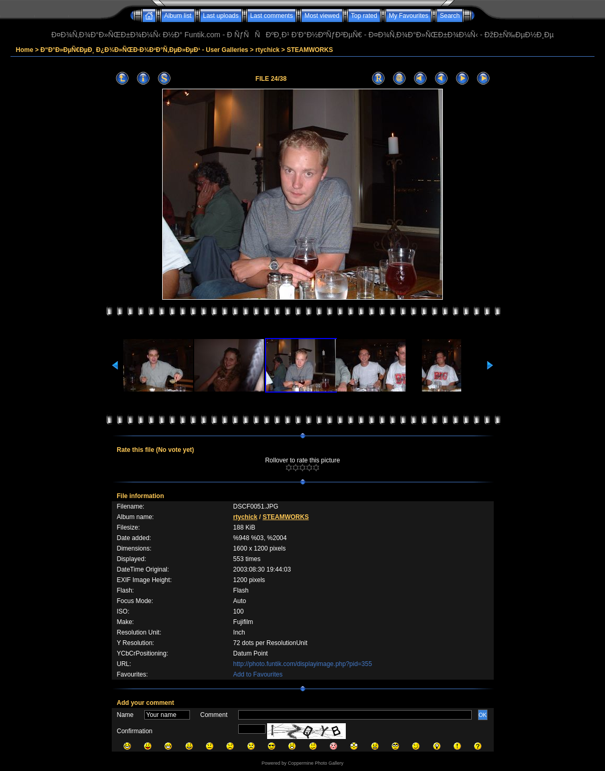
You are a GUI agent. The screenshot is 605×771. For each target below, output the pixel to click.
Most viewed (321, 15)
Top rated (364, 15)
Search (450, 15)
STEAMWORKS (309, 50)
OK (483, 715)
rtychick (268, 50)
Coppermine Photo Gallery (315, 763)
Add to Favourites (257, 674)
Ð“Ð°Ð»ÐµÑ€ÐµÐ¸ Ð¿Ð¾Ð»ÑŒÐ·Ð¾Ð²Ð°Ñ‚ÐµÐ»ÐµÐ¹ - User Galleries (144, 50)
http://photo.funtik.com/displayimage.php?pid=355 (302, 664)
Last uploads (221, 15)
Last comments (271, 15)
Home (24, 50)
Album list (178, 15)
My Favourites (408, 15)
